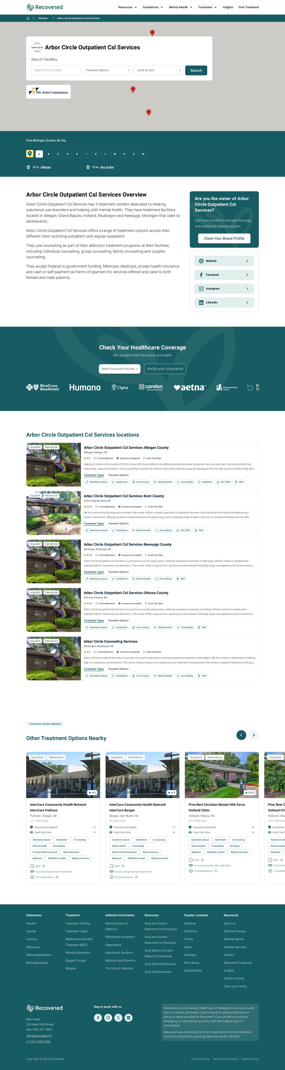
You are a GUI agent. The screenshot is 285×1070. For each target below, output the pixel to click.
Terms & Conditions (225, 1059)
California (190, 931)
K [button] (96, 154)
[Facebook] (98, 1018)
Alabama (190, 923)
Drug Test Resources (158, 972)
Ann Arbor (107, 167)
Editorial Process (235, 931)
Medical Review (234, 939)
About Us (230, 923)
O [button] (124, 154)
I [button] (86, 154)
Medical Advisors (235, 947)
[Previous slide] (241, 735)
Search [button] (196, 70)
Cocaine (31, 939)
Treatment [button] (208, 7)
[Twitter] (118, 1018)
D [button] (67, 154)
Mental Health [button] (181, 7)
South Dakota (193, 970)
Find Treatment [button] (248, 7)
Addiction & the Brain (119, 952)
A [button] (39, 154)
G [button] (77, 154)
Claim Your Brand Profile (224, 238)
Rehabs (43, 18)
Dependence (113, 945)
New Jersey (191, 962)
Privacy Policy (200, 1059)
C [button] (58, 154)
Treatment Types (94, 475)
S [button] (134, 154)
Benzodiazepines (37, 962)
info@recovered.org (39, 1035)
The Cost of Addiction (119, 968)
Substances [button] (153, 7)
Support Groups (76, 960)
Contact (229, 955)
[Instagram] (108, 1018)
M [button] (115, 154)
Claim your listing (235, 986)
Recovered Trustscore (238, 962)
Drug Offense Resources (160, 964)
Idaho (188, 947)
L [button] (105, 154)
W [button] (143, 154)
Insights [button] (228, 7)
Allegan (46, 167)
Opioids (31, 931)
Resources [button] (128, 7)
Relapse (71, 968)
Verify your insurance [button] (165, 369)
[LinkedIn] (129, 1018)
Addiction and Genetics (120, 960)
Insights (229, 970)
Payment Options (118, 475)
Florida (188, 939)
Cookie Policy (250, 1059)
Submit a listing (234, 978)
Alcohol (31, 923)
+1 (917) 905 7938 (38, 1041)
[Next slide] (254, 735)
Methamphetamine (38, 955)
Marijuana (32, 947)
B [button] (48, 154)
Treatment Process (78, 923)
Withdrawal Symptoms (120, 937)
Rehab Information (78, 952)
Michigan (190, 955)
